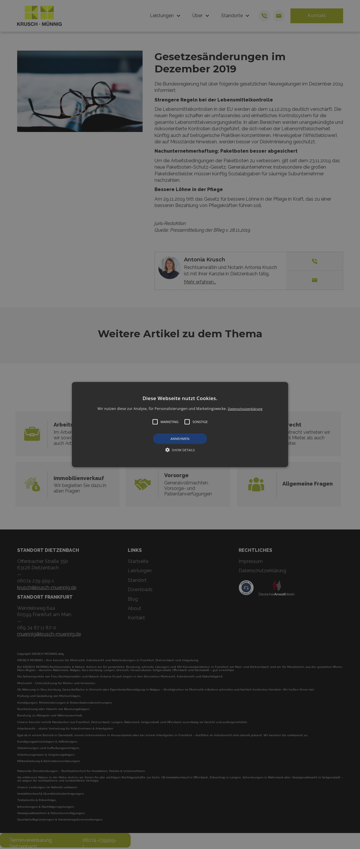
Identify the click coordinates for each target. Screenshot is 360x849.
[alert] (180, 424)
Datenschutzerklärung (245, 408)
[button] (180, 424)
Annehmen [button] (180, 438)
